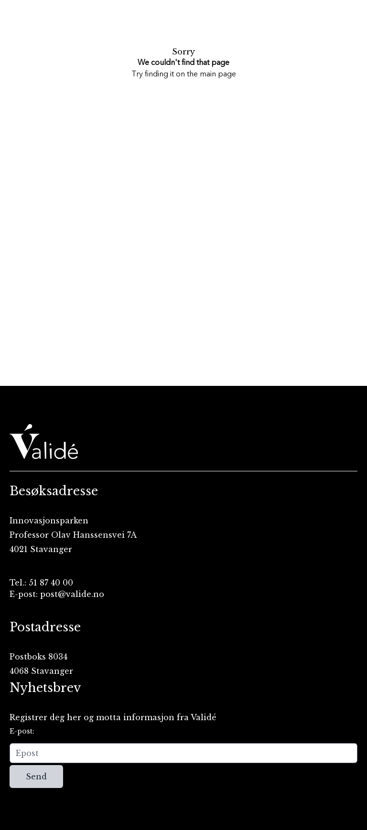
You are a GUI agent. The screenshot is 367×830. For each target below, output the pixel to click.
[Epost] (183, 753)
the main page (211, 74)
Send (36, 776)
